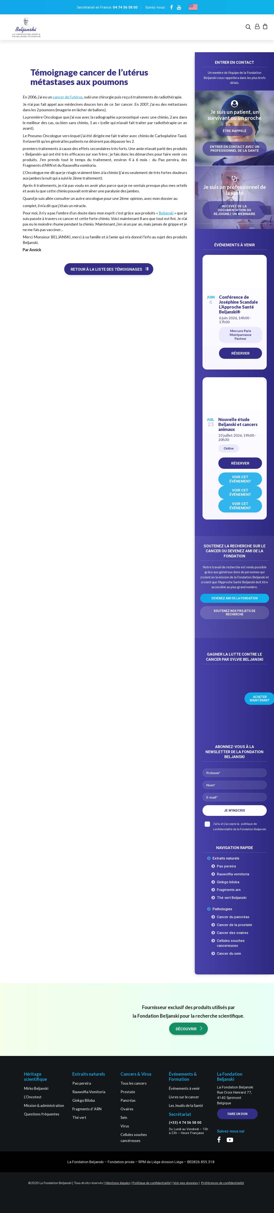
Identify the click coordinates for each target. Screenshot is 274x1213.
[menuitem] (249, 29)
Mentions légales (117, 1183)
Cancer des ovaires (232, 933)
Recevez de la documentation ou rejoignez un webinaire (234, 210)
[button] (249, 29)
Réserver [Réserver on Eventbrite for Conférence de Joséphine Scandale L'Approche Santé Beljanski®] (240, 353)
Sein (124, 1117)
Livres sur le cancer (184, 1097)
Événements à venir (184, 1088)
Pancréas (128, 1100)
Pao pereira (226, 866)
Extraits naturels (226, 858)
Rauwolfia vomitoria (233, 874)
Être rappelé (234, 131)
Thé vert (79, 1117)
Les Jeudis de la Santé (186, 1105)
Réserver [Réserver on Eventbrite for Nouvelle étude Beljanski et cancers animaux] (240, 463)
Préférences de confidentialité (222, 1183)
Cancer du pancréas (233, 917)
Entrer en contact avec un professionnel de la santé (235, 149)
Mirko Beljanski (36, 1088)
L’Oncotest (33, 1097)
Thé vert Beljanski (231, 898)
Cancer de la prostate (234, 925)
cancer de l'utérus (68, 97)
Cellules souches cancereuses (231, 943)
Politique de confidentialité (151, 1183)
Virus (125, 1126)
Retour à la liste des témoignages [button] (110, 269)
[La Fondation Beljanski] (25, 29)
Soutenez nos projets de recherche (235, 612)
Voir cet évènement (240, 479)
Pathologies (222, 909)
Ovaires (127, 1109)
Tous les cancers (134, 1083)
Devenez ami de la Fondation (234, 598)
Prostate (128, 1092)
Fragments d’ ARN (87, 1109)
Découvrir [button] (189, 1028)
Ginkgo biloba (228, 882)
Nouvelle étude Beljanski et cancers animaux (238, 424)
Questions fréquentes (41, 1114)
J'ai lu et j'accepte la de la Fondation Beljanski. (236, 826)
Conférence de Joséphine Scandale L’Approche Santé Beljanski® (238, 305)
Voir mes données (185, 1183)
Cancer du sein (229, 954)
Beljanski (166, 213)
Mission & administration (44, 1105)
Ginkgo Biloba (83, 1100)
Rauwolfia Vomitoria (88, 1092)
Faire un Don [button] (237, 1114)
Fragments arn (229, 890)
